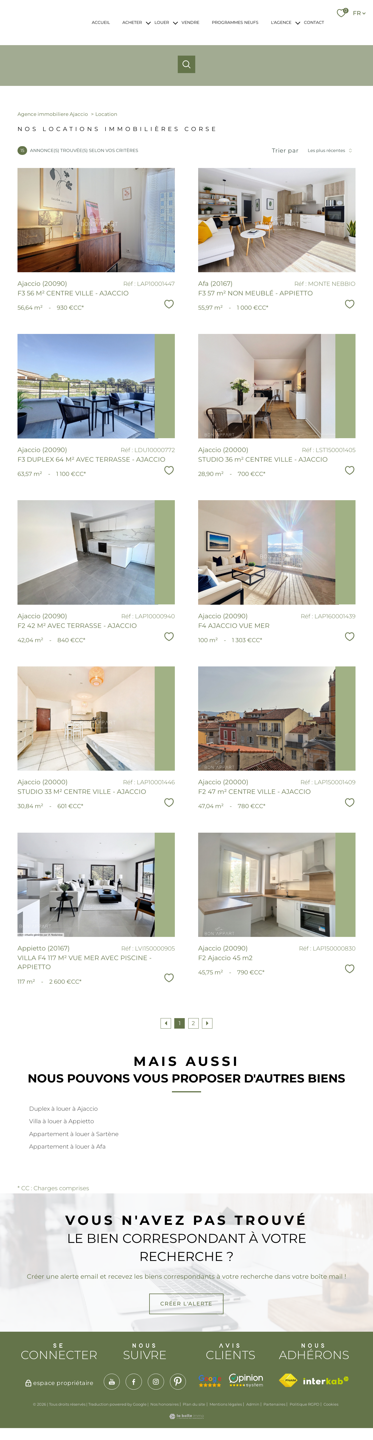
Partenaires (274, 1404)
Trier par (285, 150)
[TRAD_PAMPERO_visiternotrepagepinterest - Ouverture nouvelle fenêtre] (178, 1382)
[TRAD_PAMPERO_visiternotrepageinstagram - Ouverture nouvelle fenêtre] (156, 1382)
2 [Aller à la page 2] (193, 1023)
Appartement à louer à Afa (67, 1146)
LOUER (161, 22)
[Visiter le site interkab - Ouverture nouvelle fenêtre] (326, 1380)
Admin (252, 1404)
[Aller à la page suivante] (207, 1023)
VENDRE (190, 22)
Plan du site (194, 1404)
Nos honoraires (164, 1404)
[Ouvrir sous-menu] (148, 22)
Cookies (330, 1404)
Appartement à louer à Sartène (74, 1134)
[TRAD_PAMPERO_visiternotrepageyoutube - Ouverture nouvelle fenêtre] (112, 1382)
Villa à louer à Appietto (61, 1121)
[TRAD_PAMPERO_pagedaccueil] (46, 28)
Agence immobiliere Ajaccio (52, 114)
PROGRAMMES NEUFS (235, 22)
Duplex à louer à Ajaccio (63, 1108)
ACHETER (132, 22)
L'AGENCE (281, 22)
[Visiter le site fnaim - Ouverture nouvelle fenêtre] (288, 1380)
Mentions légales (226, 1404)
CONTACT (314, 22)
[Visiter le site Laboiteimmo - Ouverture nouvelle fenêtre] (186, 1417)
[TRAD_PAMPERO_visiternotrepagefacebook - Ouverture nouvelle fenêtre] (134, 1382)
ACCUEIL (101, 22)
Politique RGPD (304, 1404)
